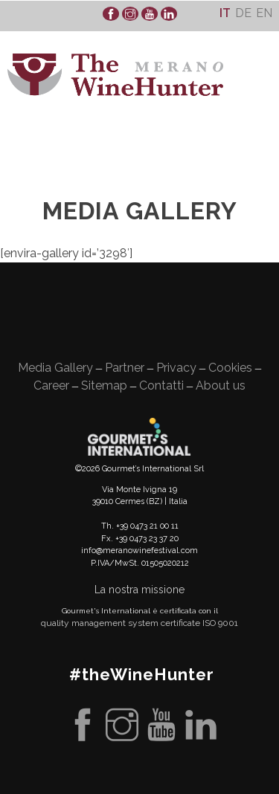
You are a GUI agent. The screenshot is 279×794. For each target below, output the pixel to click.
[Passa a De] (243, 13)
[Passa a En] (264, 13)
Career (51, 385)
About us (221, 385)
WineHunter (115, 75)
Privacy (176, 368)
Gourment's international (139, 436)
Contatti (161, 385)
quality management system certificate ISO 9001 (139, 623)
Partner (124, 368)
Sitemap (104, 385)
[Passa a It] (225, 13)
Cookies (230, 368)
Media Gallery (55, 368)
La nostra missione (139, 590)
